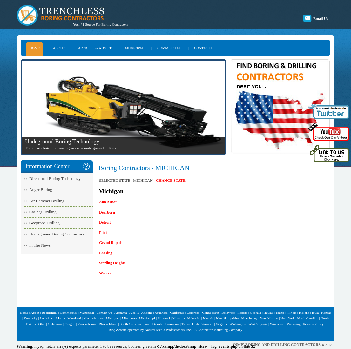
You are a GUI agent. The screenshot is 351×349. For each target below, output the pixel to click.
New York (287, 318)
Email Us (320, 18)
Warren (105, 273)
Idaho (280, 312)
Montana (178, 318)
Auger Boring (40, 189)
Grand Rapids (110, 242)
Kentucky (30, 318)
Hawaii (269, 312)
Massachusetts (94, 318)
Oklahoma (55, 324)
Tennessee (172, 324)
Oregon (70, 324)
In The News (40, 245)
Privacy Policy (313, 324)
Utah (195, 324)
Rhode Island (108, 324)
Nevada (208, 318)
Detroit (105, 222)
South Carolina (130, 324)
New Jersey (249, 318)
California (177, 312)
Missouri (164, 318)
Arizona (146, 312)
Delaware (228, 312)
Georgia (255, 312)
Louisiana (46, 318)
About (34, 312)
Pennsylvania (87, 324)
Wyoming (293, 324)
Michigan (112, 318)
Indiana (304, 312)
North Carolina (307, 318)
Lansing (105, 253)
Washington (237, 324)
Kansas (326, 312)
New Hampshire (227, 318)
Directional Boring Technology (55, 178)
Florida (242, 312)
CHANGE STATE (171, 180)
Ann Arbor (108, 202)
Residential (49, 312)
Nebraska (193, 318)
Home (24, 312)
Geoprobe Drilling (44, 223)
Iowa (315, 312)
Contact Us (104, 312)
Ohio (41, 324)
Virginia (221, 324)
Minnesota (129, 318)
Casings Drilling (43, 211)
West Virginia (257, 324)
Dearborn (107, 212)
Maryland (74, 318)
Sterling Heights (112, 263)
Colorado (193, 312)
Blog (112, 330)
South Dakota (152, 324)
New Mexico (269, 318)
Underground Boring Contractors (56, 234)
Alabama (120, 312)
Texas (185, 324)
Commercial (68, 312)
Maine (60, 318)
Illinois (291, 312)
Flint (103, 232)
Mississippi (147, 318)
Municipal (87, 312)
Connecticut (210, 312)
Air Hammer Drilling (46, 200)
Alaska (134, 312)
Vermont (207, 324)
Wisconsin (277, 324)
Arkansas (161, 312)
